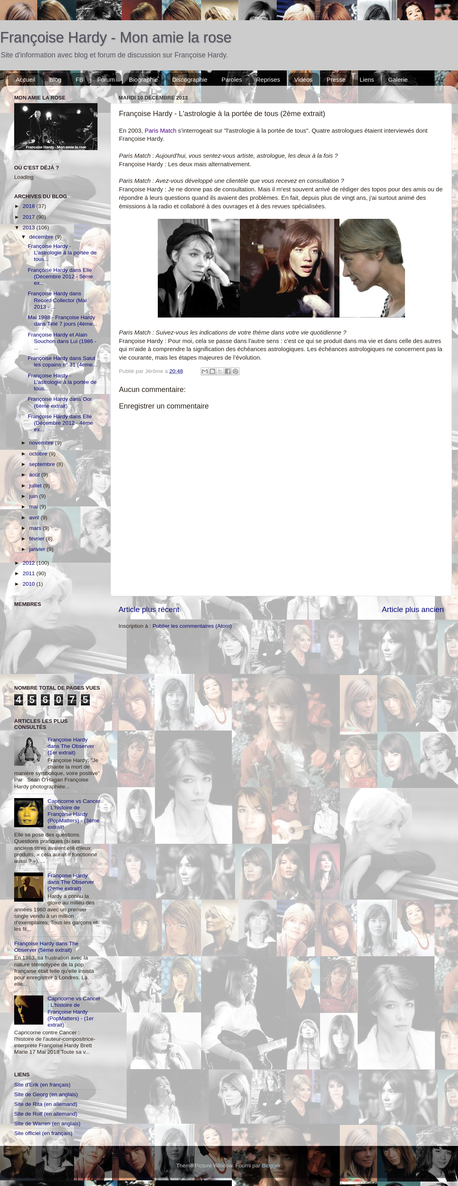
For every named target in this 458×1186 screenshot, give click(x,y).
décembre (42, 237)
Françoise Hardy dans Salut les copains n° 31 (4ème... (62, 361)
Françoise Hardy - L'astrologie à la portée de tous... (62, 252)
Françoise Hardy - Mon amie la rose (115, 37)
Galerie (397, 79)
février (37, 539)
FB (79, 79)
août (35, 475)
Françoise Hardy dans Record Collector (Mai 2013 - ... (57, 299)
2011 (29, 573)
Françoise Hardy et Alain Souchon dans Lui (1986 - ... (62, 341)
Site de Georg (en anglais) (46, 1094)
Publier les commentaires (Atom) (192, 626)
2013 (29, 227)
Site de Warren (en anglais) (47, 1123)
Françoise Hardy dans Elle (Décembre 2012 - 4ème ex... (60, 422)
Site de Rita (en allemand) (45, 1104)
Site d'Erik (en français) (42, 1085)
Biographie (143, 79)
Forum (106, 79)
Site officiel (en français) (43, 1133)
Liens (367, 79)
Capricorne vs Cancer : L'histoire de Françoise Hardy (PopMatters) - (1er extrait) (73, 1011)
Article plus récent (149, 609)
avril (35, 518)
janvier (38, 549)
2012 (29, 563)
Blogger (271, 1166)
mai (34, 507)
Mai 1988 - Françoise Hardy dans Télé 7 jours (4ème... (63, 320)
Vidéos (303, 79)
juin (34, 496)
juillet (36, 486)
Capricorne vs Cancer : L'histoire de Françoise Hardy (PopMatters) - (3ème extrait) (73, 814)
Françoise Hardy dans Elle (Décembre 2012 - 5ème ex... (60, 276)
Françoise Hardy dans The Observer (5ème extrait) (46, 946)
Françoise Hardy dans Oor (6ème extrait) (60, 402)
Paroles (231, 79)
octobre (39, 454)
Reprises (268, 79)
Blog (55, 79)
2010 (29, 584)
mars (36, 528)
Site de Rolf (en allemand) (45, 1114)
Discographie (190, 79)
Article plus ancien (413, 609)
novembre (42, 443)
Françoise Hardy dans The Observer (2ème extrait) (70, 882)
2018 (29, 206)
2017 (29, 217)
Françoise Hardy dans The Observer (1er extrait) (70, 746)
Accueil (25, 79)
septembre (43, 464)
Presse (336, 79)
